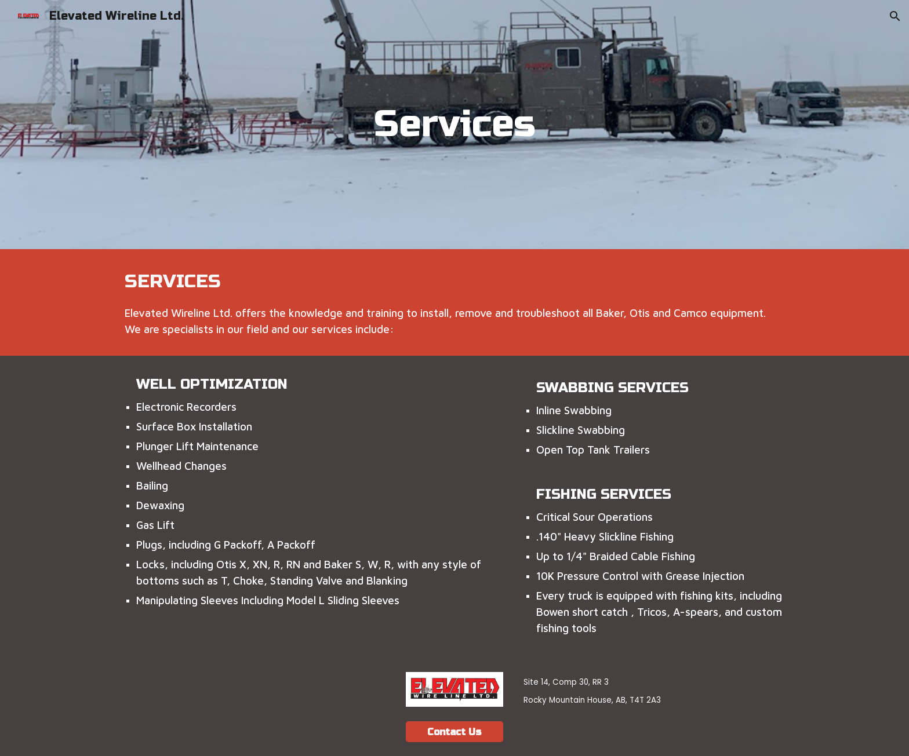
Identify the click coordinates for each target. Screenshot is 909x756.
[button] (895, 16)
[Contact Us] (454, 732)
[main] (454, 124)
